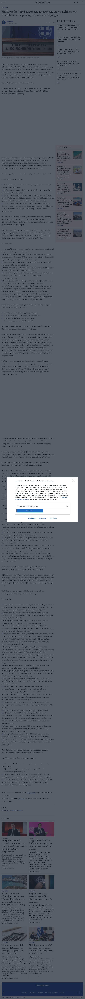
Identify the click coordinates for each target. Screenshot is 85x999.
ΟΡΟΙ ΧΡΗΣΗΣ (66, 997)
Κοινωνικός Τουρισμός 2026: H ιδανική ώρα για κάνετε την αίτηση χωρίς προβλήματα (63, 188)
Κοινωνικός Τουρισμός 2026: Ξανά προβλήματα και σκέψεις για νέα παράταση (69, 39)
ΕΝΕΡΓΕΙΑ (55, 992)
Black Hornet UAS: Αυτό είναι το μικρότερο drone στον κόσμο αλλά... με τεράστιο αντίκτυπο (68, 27)
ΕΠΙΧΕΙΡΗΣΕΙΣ (32, 992)
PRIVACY (81, 997)
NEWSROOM (10, 21)
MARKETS (40, 992)
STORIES (62, 992)
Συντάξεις (5, 810)
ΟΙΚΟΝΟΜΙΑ (5, 7)
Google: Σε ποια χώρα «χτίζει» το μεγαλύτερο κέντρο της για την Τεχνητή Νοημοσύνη (68, 52)
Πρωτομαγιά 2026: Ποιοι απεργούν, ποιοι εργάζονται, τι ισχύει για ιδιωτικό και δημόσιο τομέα (64, 234)
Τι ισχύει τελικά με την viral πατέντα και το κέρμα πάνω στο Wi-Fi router (68, 64)
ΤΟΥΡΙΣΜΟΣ (48, 992)
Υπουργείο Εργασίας (17, 810)
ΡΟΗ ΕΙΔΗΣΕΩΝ (66, 21)
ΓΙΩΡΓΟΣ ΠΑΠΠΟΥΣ (6, 923)
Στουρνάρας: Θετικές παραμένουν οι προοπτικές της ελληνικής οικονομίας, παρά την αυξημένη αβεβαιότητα (14, 846)
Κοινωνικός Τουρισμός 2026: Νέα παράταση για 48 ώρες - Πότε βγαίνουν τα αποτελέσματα (64, 202)
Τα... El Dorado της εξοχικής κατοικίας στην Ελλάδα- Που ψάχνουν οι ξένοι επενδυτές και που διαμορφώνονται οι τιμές (13, 899)
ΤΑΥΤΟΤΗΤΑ (74, 997)
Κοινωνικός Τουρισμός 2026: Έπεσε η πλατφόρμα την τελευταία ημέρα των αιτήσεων (64, 156)
